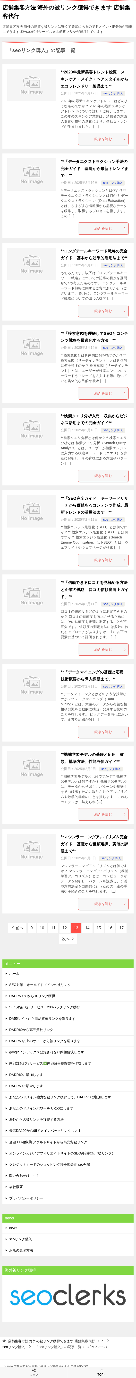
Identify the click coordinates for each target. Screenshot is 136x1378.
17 (121, 928)
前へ (20, 928)
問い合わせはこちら (24, 1176)
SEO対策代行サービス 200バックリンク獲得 (44, 1007)
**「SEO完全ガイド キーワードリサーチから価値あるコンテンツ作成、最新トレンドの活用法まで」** (94, 505)
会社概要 (16, 1187)
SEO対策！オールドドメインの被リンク (40, 985)
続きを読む (110, 139)
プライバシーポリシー (26, 1198)
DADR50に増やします (26, 1086)
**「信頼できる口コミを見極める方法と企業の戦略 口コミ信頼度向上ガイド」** (94, 590)
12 (64, 928)
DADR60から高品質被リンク (31, 1030)
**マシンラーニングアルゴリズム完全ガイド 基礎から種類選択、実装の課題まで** (94, 844)
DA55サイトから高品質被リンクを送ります (42, 1018)
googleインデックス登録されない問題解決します (46, 1052)
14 (87, 928)
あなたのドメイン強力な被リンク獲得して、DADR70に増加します (60, 1097)
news (13, 1228)
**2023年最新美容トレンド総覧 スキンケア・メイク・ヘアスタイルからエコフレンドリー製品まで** (94, 79)
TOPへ (102, 1372)
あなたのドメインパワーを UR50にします (41, 1108)
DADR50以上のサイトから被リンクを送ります (44, 1041)
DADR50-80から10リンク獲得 (32, 996)
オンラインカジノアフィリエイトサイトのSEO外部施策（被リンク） (62, 1153)
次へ (66, 939)
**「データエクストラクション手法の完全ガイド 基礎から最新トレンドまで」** (94, 169)
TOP (55, 1341)
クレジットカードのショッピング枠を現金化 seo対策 (49, 1164)
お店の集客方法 (21, 1250)
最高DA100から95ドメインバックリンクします (45, 1131)
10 (42, 928)
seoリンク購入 (112, 93)
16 (110, 928)
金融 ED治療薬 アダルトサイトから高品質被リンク (48, 1142)
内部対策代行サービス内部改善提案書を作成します (50, 1063)
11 (53, 928)
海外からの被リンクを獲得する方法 (36, 1119)
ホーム (14, 973)
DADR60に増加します (26, 1075)
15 (99, 928)
